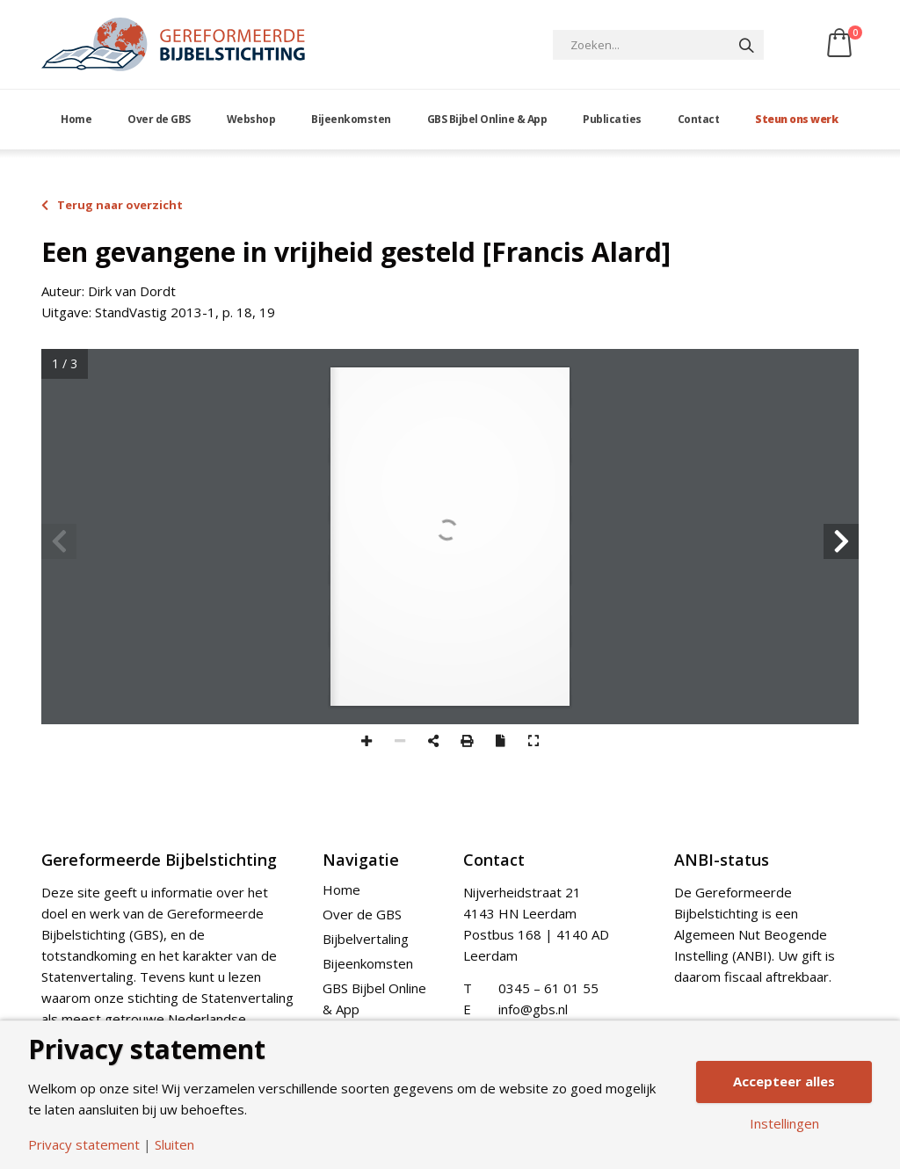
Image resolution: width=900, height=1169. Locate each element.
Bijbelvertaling (366, 939)
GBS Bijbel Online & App (487, 119)
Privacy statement (84, 1144)
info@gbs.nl (533, 1009)
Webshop (251, 119)
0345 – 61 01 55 (548, 988)
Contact (699, 119)
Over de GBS (159, 119)
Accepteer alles (784, 1081)
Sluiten (174, 1144)
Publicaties (612, 119)
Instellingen (784, 1123)
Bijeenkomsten (351, 119)
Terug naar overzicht (112, 205)
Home (76, 119)
